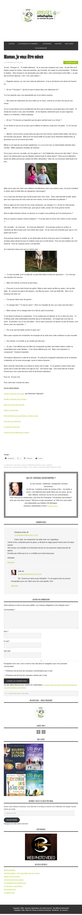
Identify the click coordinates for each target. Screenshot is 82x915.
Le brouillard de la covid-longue (15, 884)
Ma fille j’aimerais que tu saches (16, 400)
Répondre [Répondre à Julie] (15, 587)
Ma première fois (10, 890)
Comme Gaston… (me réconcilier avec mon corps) (22, 874)
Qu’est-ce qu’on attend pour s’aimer (17, 433)
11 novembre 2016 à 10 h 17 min (26, 536)
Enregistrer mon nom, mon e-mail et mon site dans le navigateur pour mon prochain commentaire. (35, 666)
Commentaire (9, 611)
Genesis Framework (45, 911)
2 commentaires (70, 63)
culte (30, 468)
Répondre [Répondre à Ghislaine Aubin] (11, 563)
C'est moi (17, 466)
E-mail (7, 642)
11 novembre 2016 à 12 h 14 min (30, 575)
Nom (6, 632)
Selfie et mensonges (11, 411)
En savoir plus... (53, 507)
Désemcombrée (9, 871)
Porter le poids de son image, (15, 395)
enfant (35, 468)
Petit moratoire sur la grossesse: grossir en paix (22, 417)
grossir (42, 468)
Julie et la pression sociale (31, 466)
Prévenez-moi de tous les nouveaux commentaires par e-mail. (29, 672)
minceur (54, 468)
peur (59, 468)
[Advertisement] (43, 32)
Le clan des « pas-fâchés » (13, 887)
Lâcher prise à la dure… (12, 877)
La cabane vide (9, 894)
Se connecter (64, 911)
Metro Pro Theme (31, 911)
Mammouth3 (65, 909)
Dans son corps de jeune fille (15, 406)
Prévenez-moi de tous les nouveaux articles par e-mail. (26, 676)
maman (47, 468)
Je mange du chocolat (12, 428)
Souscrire (11, 821)
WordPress (55, 911)
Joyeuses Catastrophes (41, 15)
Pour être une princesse (13, 422)
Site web (7, 652)
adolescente (17, 468)
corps (25, 468)
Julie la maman (47, 466)
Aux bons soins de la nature (14, 881)
